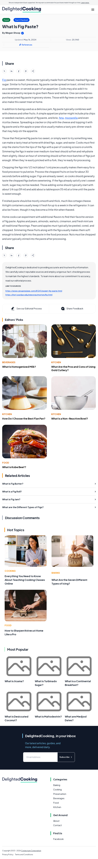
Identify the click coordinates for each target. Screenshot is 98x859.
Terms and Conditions (24, 854)
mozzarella (71, 117)
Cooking (10, 570)
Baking (56, 572)
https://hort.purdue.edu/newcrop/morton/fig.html (28, 294)
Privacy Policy (7, 854)
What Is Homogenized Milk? (19, 366)
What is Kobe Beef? (14, 467)
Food (5, 462)
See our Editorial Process (26, 308)
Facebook (58, 839)
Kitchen (56, 362)
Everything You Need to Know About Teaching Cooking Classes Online (25, 580)
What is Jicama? (14, 681)
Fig (4, 79)
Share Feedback (72, 308)
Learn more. (85, 2)
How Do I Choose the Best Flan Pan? (23, 418)
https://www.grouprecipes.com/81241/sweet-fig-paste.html (33, 291)
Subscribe (66, 757)
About (56, 820)
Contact (57, 825)
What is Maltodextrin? (48, 716)
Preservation (59, 793)
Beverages (8, 362)
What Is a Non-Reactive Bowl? (69, 418)
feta (61, 117)
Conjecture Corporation (31, 851)
